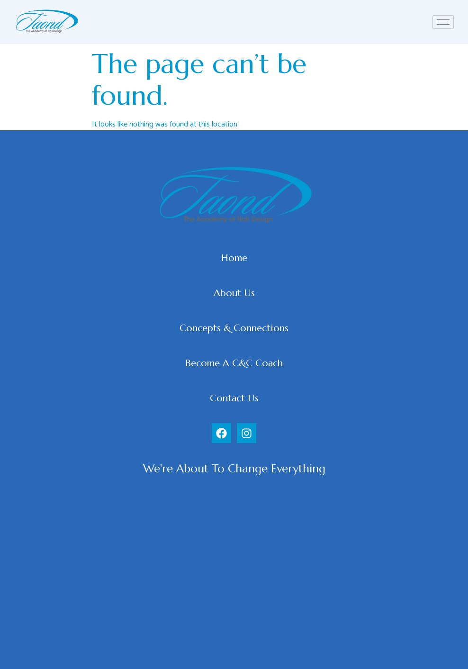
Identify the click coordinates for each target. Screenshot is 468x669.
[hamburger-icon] (443, 22)
